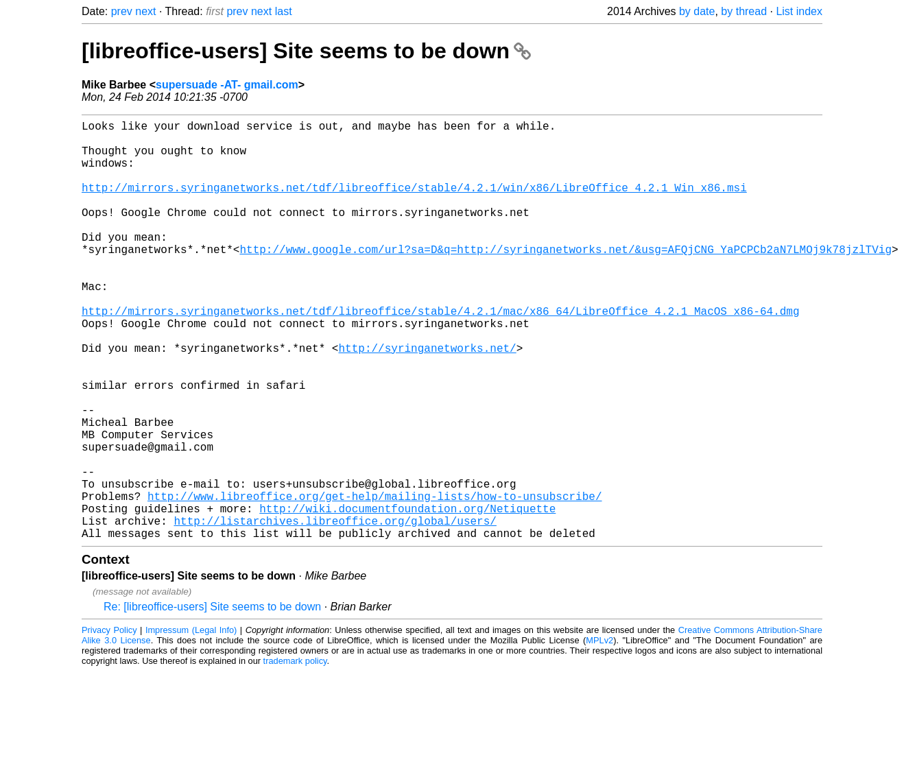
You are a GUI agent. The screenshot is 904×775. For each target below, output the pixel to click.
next (145, 11)
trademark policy (295, 754)
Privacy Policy (109, 723)
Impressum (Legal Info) (191, 723)
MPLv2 (599, 733)
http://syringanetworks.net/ (427, 399)
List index (799, 11)
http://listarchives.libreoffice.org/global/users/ (335, 611)
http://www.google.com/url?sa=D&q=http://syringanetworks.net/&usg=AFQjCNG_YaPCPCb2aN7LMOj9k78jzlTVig (565, 279)
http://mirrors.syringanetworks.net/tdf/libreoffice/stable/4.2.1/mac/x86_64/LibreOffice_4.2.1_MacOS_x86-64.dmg (440, 354)
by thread (744, 11)
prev (121, 11)
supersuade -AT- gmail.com (227, 85)
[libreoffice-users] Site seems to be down (306, 50)
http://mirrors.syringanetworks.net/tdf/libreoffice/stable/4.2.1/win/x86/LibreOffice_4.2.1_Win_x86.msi (414, 203)
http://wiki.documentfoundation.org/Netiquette (407, 596)
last (283, 11)
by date (697, 11)
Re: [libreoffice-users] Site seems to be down (212, 700)
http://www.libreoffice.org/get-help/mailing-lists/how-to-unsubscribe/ (374, 580)
